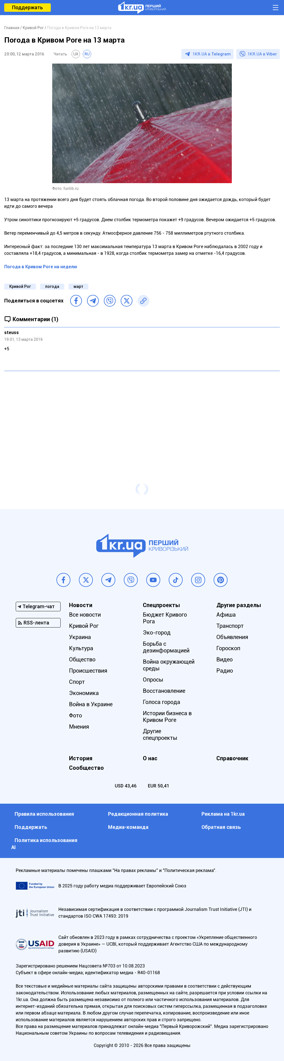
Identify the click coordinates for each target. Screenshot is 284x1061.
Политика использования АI (44, 843)
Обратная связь (221, 827)
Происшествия (88, 670)
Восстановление (164, 690)
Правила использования (44, 814)
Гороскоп (228, 648)
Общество (82, 659)
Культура (81, 648)
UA (75, 54)
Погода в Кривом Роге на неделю (40, 266)
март (78, 286)
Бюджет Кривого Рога (165, 618)
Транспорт (230, 625)
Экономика (84, 693)
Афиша (226, 614)
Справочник (232, 758)
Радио (224, 670)
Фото (75, 715)
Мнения (79, 726)
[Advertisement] (142, 416)
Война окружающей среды (168, 665)
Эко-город (157, 632)
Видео (224, 659)
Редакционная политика (138, 814)
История (80, 758)
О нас (150, 758)
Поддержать (27, 7)
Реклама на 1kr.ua (223, 814)
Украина (80, 637)
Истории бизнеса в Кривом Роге (167, 716)
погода (52, 286)
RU (87, 54)
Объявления (232, 637)
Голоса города (161, 702)
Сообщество (86, 767)
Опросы (153, 679)
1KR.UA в (212, 54)
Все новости (85, 614)
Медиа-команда (128, 827)
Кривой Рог (20, 286)
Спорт (77, 681)
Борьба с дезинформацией (166, 647)
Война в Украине (91, 704)
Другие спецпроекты (160, 734)
